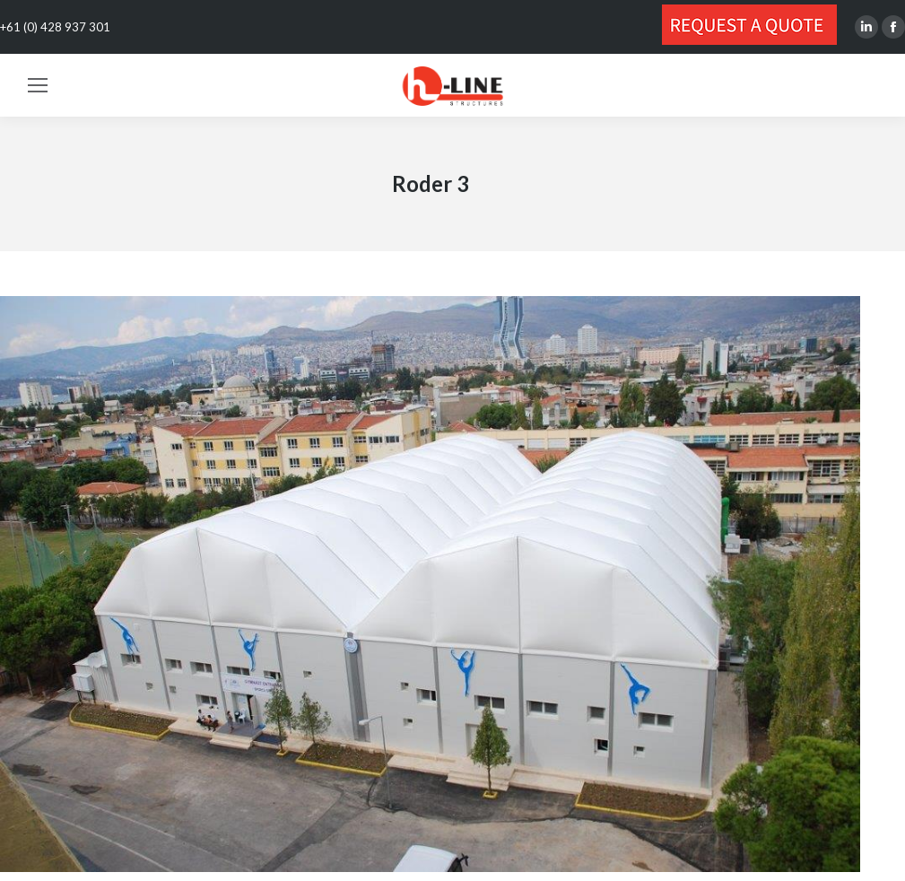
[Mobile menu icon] (37, 85)
